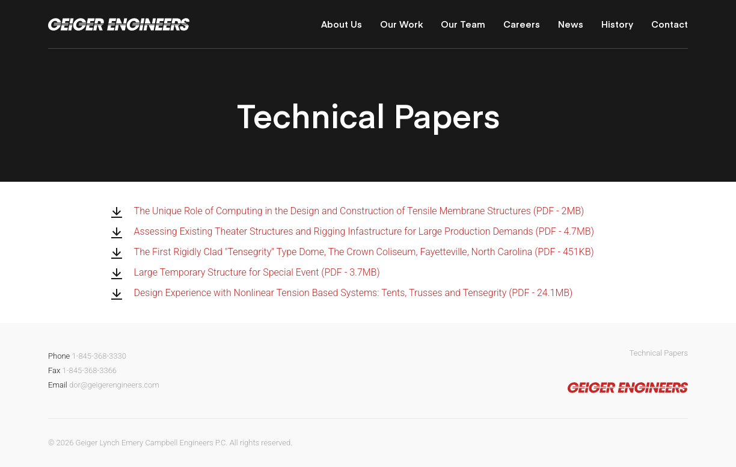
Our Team (463, 23)
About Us (341, 23)
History (617, 23)
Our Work (401, 23)
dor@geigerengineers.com (114, 384)
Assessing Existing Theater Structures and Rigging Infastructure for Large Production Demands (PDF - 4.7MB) (364, 231)
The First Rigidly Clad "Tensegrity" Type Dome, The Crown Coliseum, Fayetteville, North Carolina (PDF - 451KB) (364, 252)
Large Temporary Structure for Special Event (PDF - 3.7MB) (257, 272)
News (570, 23)
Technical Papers (659, 352)
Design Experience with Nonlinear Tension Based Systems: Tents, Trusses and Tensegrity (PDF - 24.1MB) (353, 293)
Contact (669, 23)
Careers (521, 23)
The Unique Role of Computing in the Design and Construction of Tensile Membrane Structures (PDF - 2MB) (359, 211)
